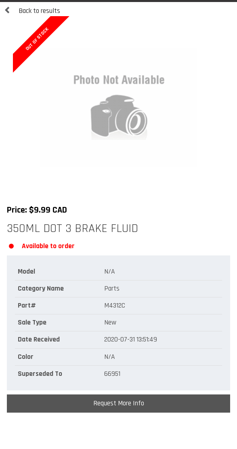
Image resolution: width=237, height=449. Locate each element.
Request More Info (118, 403)
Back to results (32, 10)
